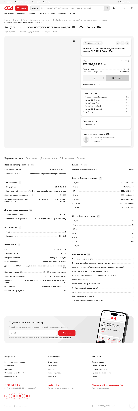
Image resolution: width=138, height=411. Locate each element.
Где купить (32, 13)
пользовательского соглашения (60, 338)
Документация (34, 32)
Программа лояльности (101, 373)
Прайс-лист (36, 2)
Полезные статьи (99, 366)
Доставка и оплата (22, 2)
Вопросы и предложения (14, 362)
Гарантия (95, 376)
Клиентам (62, 13)
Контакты (46, 2)
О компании (9, 13)
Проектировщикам (47, 13)
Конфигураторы (54, 373)
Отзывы (55, 32)
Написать (96, 141)
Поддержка (73, 13)
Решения (21, 13)
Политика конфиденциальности (15, 406)
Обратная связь (10, 376)
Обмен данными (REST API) (15, 373)
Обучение (8, 369)
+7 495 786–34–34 (12, 385)
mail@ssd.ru (53, 385)
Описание (22, 32)
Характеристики (10, 32)
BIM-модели (45, 32)
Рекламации (9, 366)
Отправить (67, 333)
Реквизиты (8, 2)
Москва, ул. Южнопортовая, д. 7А (107, 385)
